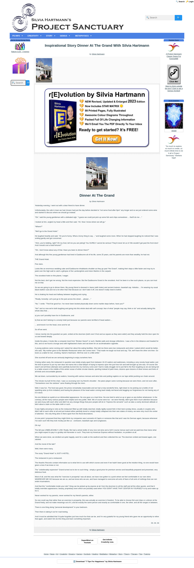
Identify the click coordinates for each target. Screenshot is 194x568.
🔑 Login (190, 2)
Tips (140, 554)
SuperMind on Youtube (87, 541)
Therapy (134, 554)
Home (46, 554)
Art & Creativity (174, 100)
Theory (126, 554)
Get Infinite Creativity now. (107, 541)
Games (79, 554)
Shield (173, 131)
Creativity (63, 554)
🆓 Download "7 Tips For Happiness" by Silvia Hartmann (97, 561)
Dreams (72, 554)
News (52, 554)
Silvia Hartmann (98, 54)
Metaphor (113, 554)
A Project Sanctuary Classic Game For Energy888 (174, 56)
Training (147, 554)
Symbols (87, 554)
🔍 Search (180, 2)
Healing (95, 554)
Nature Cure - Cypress (20, 52)
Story (120, 554)
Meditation (104, 554)
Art (57, 554)
